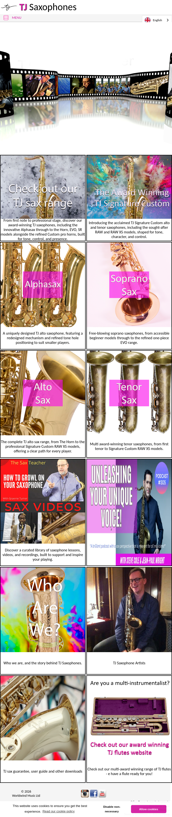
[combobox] (157, 20)
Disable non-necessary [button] (111, 809)
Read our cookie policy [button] (58, 811)
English (153, 20)
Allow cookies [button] (148, 809)
